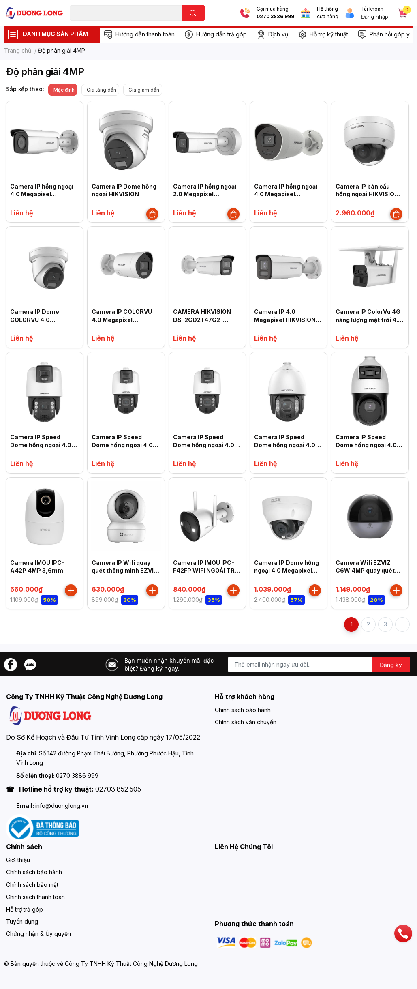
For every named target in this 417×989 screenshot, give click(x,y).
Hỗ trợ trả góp (24, 909)
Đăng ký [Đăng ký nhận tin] (391, 664)
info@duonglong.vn (61, 805)
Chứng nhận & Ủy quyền (38, 933)
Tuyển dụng (22, 921)
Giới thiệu (18, 859)
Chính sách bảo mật (32, 884)
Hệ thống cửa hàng (327, 12)
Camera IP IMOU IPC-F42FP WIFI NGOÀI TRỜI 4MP (207, 570)
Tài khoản (372, 9)
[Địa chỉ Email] (319, 664)
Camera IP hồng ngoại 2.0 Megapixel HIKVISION (204, 194)
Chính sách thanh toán (35, 896)
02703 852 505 (118, 789)
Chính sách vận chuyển (245, 722)
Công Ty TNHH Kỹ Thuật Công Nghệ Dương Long (131, 963)
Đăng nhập (374, 16)
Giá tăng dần (101, 90)
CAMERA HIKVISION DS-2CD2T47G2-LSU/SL (202, 319)
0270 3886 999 (275, 16)
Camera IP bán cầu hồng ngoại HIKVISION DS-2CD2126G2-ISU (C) (370, 194)
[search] (193, 13)
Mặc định (64, 90)
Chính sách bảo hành (243, 709)
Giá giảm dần (143, 90)
